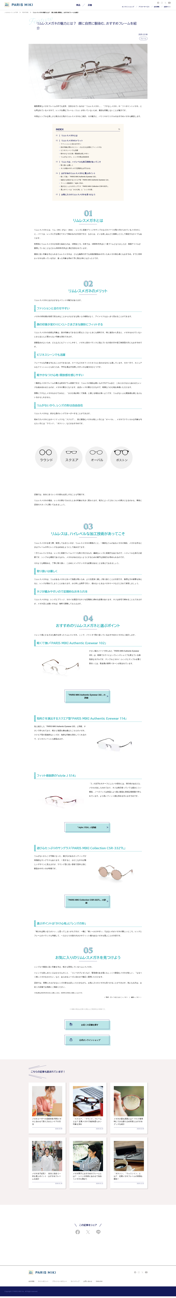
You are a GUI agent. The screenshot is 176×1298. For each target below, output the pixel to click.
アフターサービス (144, 7)
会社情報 (156, 7)
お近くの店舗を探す (90, 1026)
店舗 (90, 5)
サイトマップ (75, 1283)
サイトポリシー (43, 1283)
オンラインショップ (128, 7)
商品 (78, 5)
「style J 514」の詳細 (86, 828)
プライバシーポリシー (59, 1283)
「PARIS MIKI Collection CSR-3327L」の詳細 (86, 902)
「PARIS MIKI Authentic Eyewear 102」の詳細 (86, 696)
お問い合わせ (87, 1283)
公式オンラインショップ (90, 1041)
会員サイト (167, 7)
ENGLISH (99, 1283)
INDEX (60, 129)
